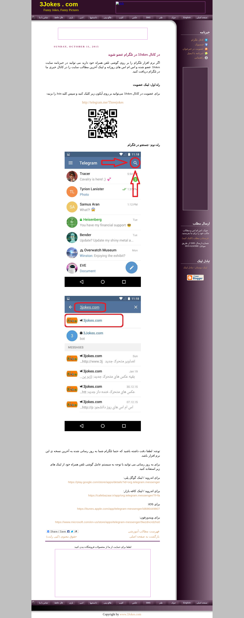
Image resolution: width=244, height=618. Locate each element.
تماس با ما (43, 17)
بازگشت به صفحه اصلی (144, 536)
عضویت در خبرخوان (195, 48)
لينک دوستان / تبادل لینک (195, 267)
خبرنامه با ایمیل (197, 53)
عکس (134, 17)
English (187, 17)
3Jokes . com (59, 4)
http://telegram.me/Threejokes (102, 102)
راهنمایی (201, 57)
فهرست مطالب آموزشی (143, 531)
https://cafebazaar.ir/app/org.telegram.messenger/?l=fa (124, 495)
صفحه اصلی (202, 17)
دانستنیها (93, 17)
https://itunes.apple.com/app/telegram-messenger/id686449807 (118, 508)
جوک (173, 17)
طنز (160, 17)
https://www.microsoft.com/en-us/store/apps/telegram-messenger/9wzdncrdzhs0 (107, 522)
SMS (148, 17)
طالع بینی (107, 17)
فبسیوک (201, 44)
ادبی (81, 17)
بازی (71, 17)
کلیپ (121, 17)
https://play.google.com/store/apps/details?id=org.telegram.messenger (114, 482)
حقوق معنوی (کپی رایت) (61, 536)
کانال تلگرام (199, 39)
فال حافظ (58, 17)
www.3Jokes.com (130, 614)
